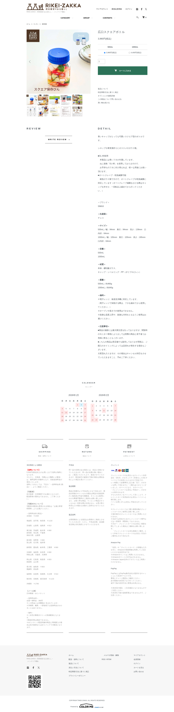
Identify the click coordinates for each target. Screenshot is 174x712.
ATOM (116, 662)
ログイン (128, 9)
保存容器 (46, 24)
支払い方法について (86, 670)
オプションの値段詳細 (106, 96)
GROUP (86, 18)
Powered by (86, 706)
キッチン (37, 24)
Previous (30, 61)
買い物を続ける (104, 103)
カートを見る (141, 670)
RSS (111, 662)
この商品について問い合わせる (110, 99)
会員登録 (139, 662)
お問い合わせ (141, 675)
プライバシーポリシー (86, 679)
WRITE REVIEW (57, 142)
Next (87, 61)
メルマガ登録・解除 (117, 658)
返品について (103, 89)
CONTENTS (107, 18)
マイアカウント (102, 9)
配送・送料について (86, 662)
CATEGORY (65, 18)
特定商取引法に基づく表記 (108, 92)
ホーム (29, 24)
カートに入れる (122, 70)
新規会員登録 (117, 9)
